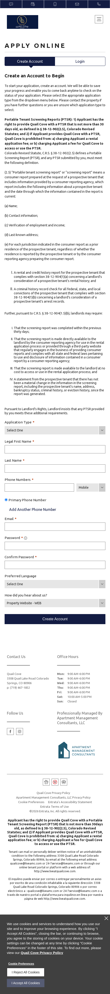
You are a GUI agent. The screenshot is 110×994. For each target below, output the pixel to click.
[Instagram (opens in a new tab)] (19, 731)
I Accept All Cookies (26, 983)
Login (80, 61)
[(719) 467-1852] (99, 4)
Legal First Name (19, 441)
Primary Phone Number (27, 500)
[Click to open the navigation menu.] (99, 19)
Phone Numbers (19, 480)
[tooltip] (25, 538)
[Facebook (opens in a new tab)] (10, 731)
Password (16, 538)
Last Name (15, 460)
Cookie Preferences (21, 963)
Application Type (20, 422)
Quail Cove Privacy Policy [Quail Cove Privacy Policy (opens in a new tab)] (53, 792)
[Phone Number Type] (90, 487)
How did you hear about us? (26, 595)
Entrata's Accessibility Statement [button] (70, 802)
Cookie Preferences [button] (31, 802)
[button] (11, 4)
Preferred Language (20, 576)
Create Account (30, 61)
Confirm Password (21, 557)
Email (11, 519)
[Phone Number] (39, 487)
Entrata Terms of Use (54, 806)
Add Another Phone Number (30, 509)
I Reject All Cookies (26, 972)
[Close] (106, 918)
